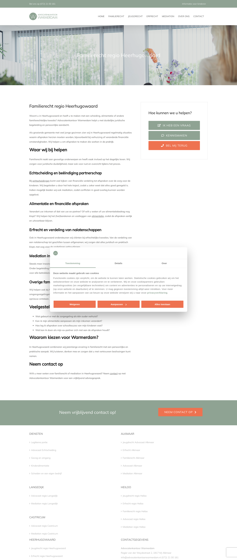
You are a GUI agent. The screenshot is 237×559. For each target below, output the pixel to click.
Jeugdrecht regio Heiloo (135, 495)
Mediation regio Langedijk (44, 503)
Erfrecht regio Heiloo (133, 503)
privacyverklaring (157, 292)
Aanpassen (119, 304)
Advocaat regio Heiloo (134, 519)
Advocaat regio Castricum (44, 525)
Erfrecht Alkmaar (131, 450)
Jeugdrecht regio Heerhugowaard (48, 548)
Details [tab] (118, 263)
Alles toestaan (162, 304)
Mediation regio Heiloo (134, 526)
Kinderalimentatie (40, 465)
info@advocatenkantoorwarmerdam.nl (141, 557)
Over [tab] (164, 263)
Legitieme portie (39, 442)
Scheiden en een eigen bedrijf (46, 473)
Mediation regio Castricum (44, 533)
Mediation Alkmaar (132, 473)
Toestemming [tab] (72, 263)
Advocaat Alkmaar (132, 465)
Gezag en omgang (41, 457)
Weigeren (74, 304)
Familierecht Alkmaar (133, 457)
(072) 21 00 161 (47, 3)
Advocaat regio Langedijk (44, 495)
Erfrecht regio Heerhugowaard (47, 556)
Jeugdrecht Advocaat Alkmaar (138, 442)
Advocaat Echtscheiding (43, 450)
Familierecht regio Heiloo (135, 511)
